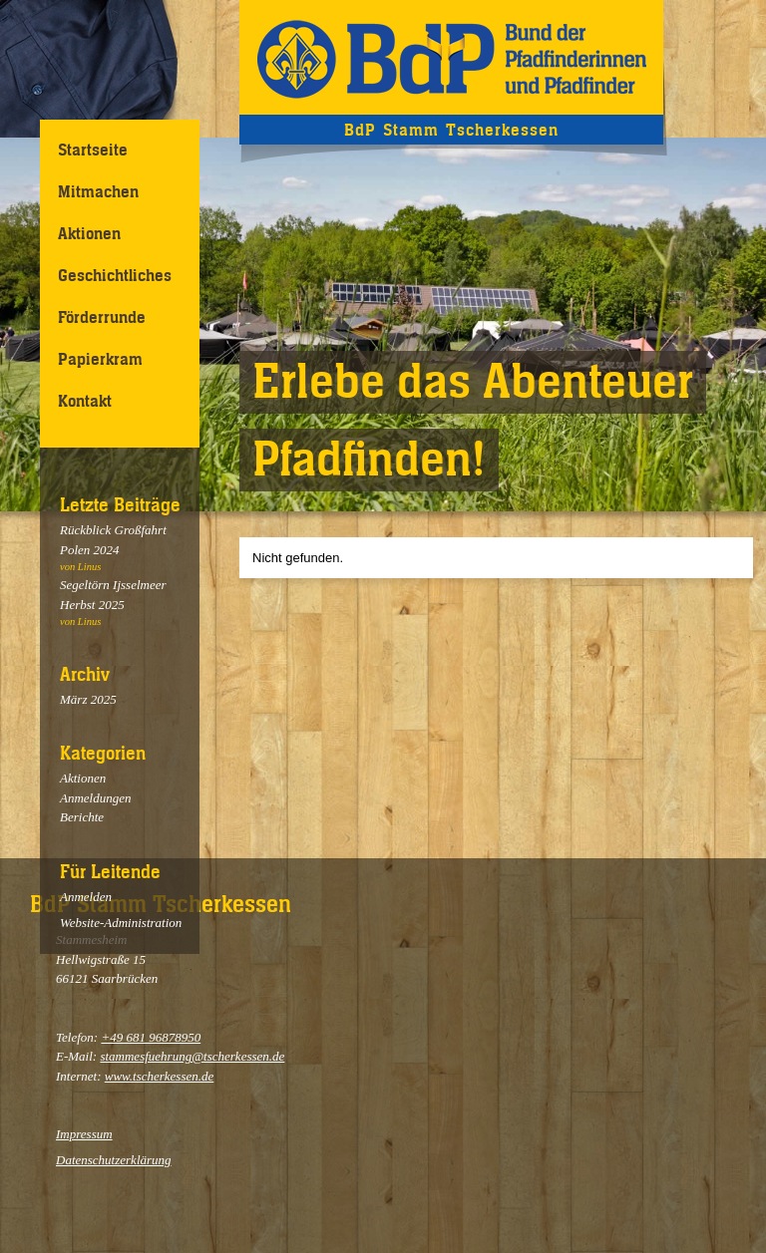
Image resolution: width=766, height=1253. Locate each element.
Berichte (82, 816)
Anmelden (86, 896)
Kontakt (85, 401)
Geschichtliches (115, 275)
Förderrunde (102, 317)
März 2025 (88, 699)
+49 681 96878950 (150, 1037)
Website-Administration (121, 922)
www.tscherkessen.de (159, 1076)
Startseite (93, 149)
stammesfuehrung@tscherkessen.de (192, 1056)
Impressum (84, 1133)
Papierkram (100, 359)
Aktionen (89, 233)
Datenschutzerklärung (114, 1159)
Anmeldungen (95, 797)
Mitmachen (98, 191)
